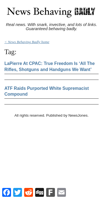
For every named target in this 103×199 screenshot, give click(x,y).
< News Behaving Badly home (26, 42)
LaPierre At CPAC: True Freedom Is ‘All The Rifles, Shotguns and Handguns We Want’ (49, 66)
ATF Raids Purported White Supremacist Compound (46, 91)
